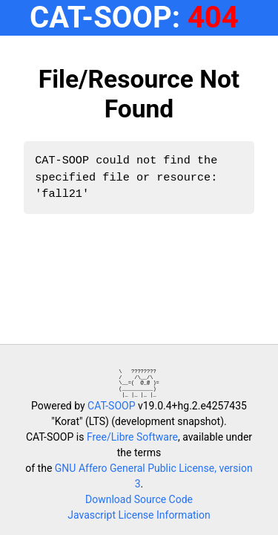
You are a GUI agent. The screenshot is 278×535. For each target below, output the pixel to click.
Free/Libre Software (132, 437)
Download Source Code (139, 499)
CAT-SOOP (111, 406)
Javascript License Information (138, 515)
